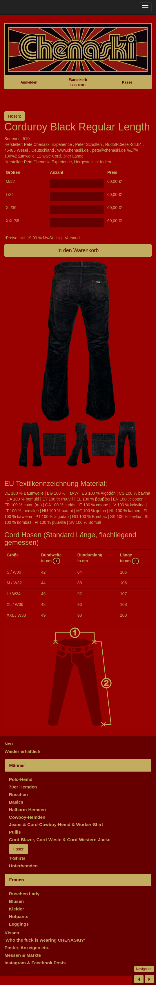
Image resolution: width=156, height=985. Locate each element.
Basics (16, 802)
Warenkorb (78, 82)
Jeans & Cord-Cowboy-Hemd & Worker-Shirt (56, 824)
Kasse (127, 82)
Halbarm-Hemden (27, 809)
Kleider (16, 908)
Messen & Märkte (22, 955)
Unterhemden (23, 865)
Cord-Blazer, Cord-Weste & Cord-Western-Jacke (59, 839)
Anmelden (29, 82)
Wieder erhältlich (22, 751)
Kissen (11, 932)
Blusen (16, 901)
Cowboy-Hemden (27, 817)
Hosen (18, 849)
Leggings (19, 924)
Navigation (144, 969)
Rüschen (18, 794)
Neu (8, 743)
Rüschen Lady (24, 893)
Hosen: (14, 116)
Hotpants (18, 916)
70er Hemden (23, 786)
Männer (17, 765)
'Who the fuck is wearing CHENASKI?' (44, 940)
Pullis (15, 832)
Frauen (16, 879)
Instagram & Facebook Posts (35, 962)
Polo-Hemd (20, 779)
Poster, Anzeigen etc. (26, 947)
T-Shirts (17, 858)
